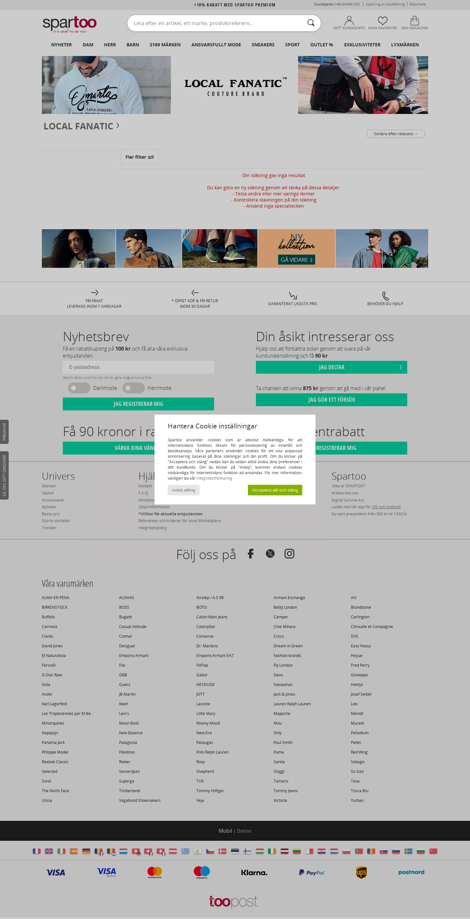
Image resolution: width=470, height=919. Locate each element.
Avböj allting (183, 490)
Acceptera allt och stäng (275, 490)
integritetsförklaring (214, 478)
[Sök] (311, 23)
